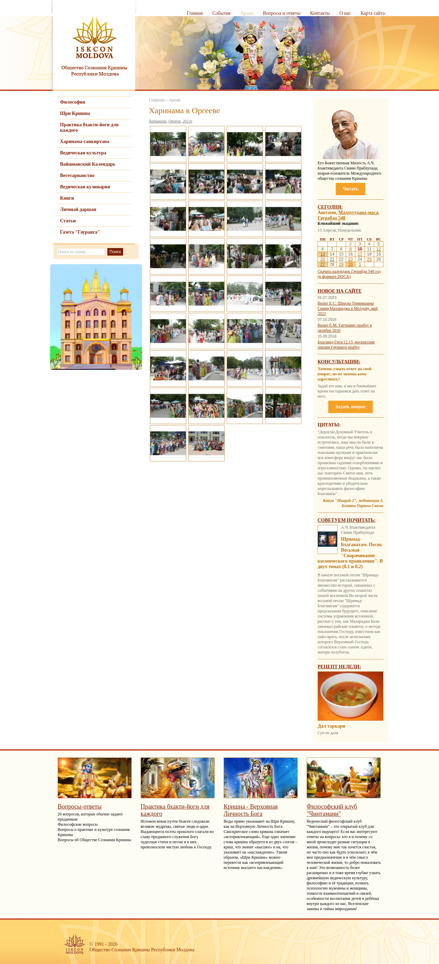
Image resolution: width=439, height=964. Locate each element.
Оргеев (174, 121)
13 (322, 254)
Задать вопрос (350, 406)
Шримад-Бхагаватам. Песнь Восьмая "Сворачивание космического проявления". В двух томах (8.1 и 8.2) (350, 553)
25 (369, 259)
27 (322, 264)
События (221, 13)
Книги (67, 198)
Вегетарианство (77, 175)
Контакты (320, 13)
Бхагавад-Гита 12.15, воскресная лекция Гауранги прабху (346, 345)
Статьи (68, 220)
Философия (72, 102)
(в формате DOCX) (334, 276)
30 (350, 264)
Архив (246, 13)
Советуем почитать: (347, 520)
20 (322, 259)
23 (350, 259)
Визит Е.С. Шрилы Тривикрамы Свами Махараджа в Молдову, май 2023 (348, 308)
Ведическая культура (83, 152)
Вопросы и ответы (281, 13)
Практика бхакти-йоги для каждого (89, 127)
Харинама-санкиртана (84, 141)
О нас (345, 13)
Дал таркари (331, 726)
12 (378, 249)
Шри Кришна (75, 113)
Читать (350, 188)
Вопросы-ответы (80, 806)
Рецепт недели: (339, 666)
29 (341, 264)
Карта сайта (372, 13)
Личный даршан (78, 209)
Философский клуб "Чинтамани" (332, 810)
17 (360, 254)
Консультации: (339, 361)
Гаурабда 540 (331, 218)
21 (332, 259)
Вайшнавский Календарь (87, 164)
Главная (195, 13)
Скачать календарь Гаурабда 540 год (349, 271)
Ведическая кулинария (85, 186)
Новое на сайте (339, 291)
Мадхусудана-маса (358, 212)
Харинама (157, 121)
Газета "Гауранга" (80, 232)
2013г (187, 121)
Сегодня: (330, 207)
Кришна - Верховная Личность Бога (251, 810)
